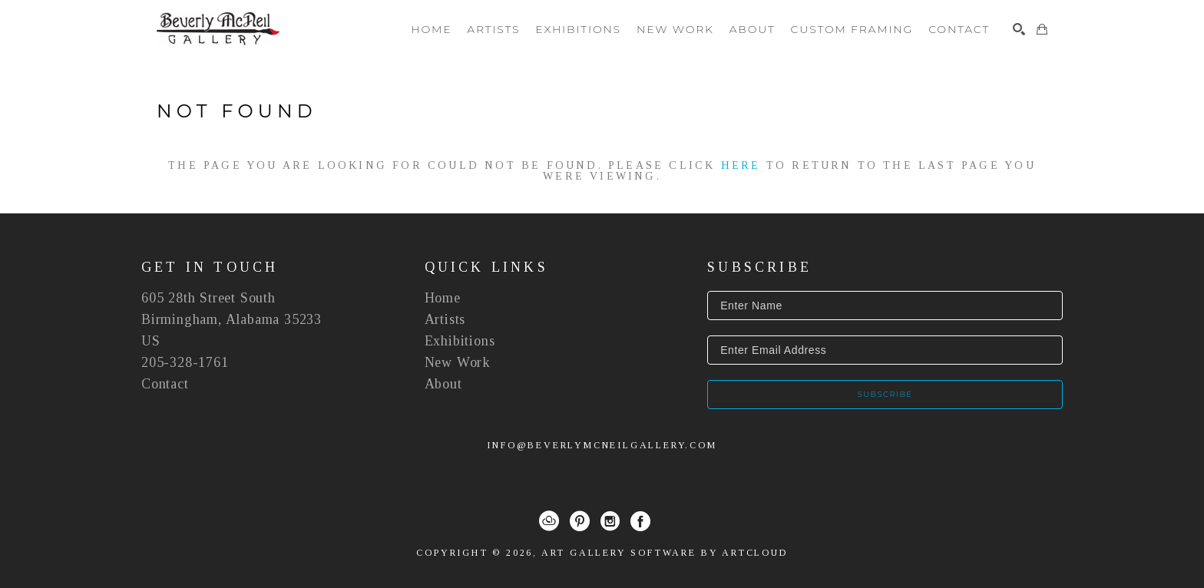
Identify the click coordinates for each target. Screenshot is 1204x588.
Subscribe (885, 394)
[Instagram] (610, 521)
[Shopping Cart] (1042, 29)
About (443, 384)
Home (443, 298)
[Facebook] (640, 521)
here (741, 165)
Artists (445, 319)
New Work (458, 362)
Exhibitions (460, 341)
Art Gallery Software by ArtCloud (664, 552)
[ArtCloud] (549, 521)
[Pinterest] (580, 521)
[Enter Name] (885, 305)
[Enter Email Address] (885, 350)
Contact (165, 384)
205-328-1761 (185, 362)
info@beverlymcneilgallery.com (601, 445)
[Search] (1019, 29)
